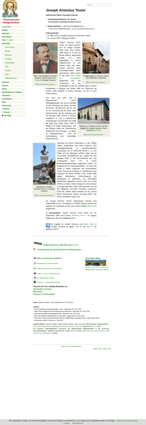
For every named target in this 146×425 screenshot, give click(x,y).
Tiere (7, 74)
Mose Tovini (96, 130)
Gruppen (8, 59)
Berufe (7, 51)
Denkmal (39, 187)
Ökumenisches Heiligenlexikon (71, 346)
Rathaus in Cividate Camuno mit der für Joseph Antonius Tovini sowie (93, 130)
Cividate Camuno (67, 36)
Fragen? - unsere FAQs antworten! (48, 273)
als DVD (75, 245)
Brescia (65, 38)
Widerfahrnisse (11, 78)
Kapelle (45, 76)
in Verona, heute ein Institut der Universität (96, 79)
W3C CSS (107, 349)
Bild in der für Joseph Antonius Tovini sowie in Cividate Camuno (45, 80)
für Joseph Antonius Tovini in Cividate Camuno (44, 191)
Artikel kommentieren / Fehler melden (49, 268)
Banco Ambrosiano (64, 126)
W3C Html (98, 349)
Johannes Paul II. (79, 215)
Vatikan (60, 156)
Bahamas (73, 153)
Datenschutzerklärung (52, 282)
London (62, 186)
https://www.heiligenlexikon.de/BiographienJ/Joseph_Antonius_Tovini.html (57, 326)
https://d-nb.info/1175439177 (96, 331)
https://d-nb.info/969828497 (42, 333)
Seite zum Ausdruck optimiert (49, 258)
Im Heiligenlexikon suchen (45, 278)
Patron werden (10, 47)
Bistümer (8, 55)
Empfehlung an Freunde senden (47, 263)
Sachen (8, 71)
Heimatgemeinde (52, 103)
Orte (6, 67)
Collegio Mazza (89, 76)
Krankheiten (9, 63)
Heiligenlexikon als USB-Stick (50, 245)
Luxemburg (61, 151)
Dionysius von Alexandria (44, 294)
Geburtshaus (78, 201)
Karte (11, 40)
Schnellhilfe (6, 27)
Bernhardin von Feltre (42, 289)
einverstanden (77, 423)
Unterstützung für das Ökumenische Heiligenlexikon (57, 250)
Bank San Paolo (56, 123)
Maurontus (37, 292)
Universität (63, 86)
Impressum (40, 282)
